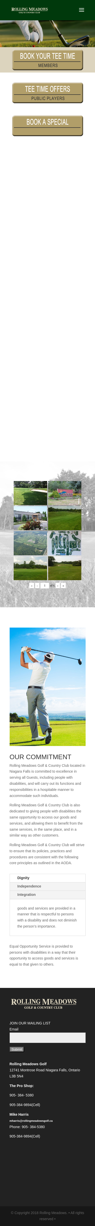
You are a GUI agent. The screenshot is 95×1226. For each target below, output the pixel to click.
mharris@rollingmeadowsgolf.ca (31, 1120)
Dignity (23, 878)
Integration (26, 895)
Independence (29, 886)
